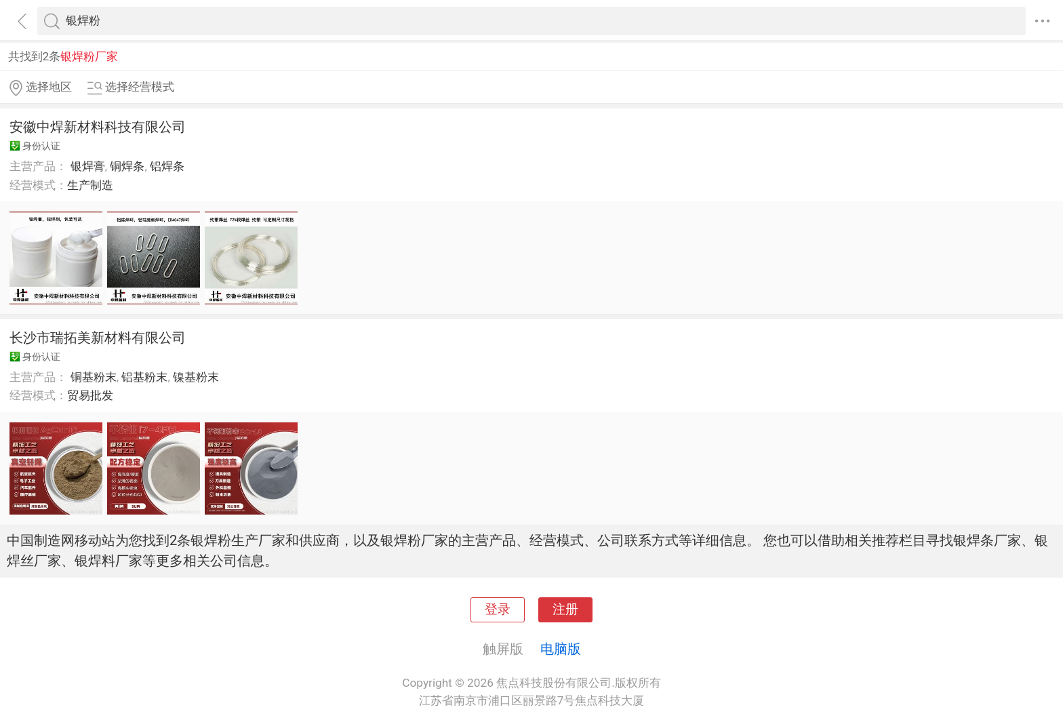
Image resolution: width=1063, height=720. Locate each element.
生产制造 (90, 185)
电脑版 (560, 649)
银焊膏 (88, 166)
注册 (565, 609)
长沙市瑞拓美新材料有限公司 (97, 337)
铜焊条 (127, 166)
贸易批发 (90, 395)
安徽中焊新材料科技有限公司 (97, 127)
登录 (497, 609)
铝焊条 (167, 166)
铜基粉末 (94, 377)
